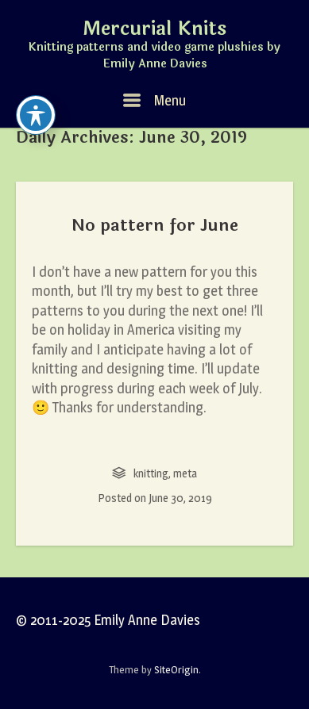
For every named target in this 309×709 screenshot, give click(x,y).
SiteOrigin (176, 669)
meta (185, 473)
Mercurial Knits (154, 29)
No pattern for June (154, 225)
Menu (154, 100)
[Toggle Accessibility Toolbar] (36, 115)
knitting (150, 473)
